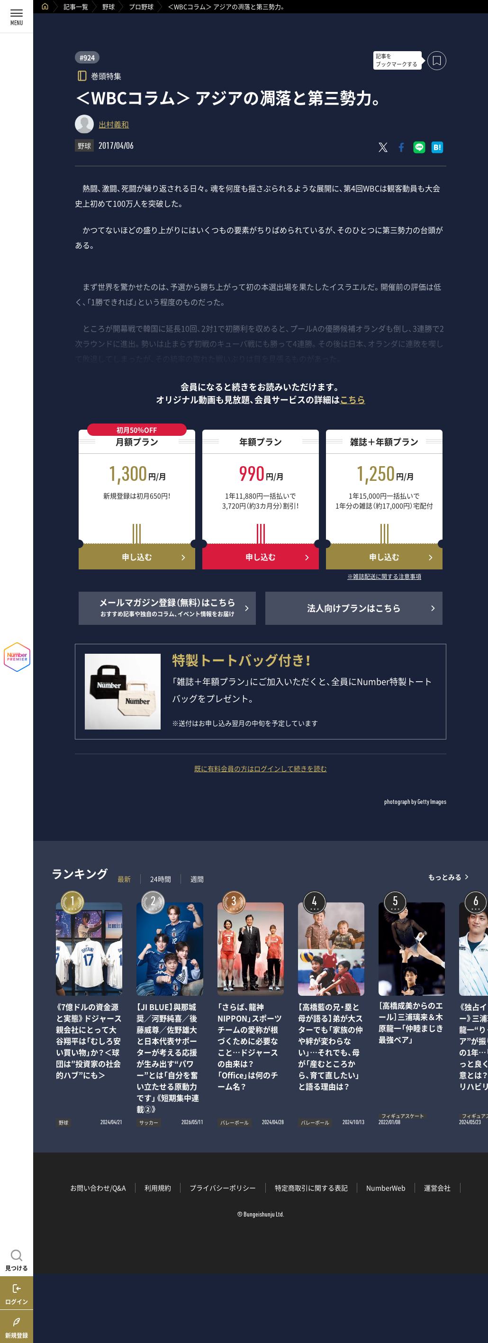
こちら (352, 399)
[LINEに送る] (419, 147)
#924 (87, 57)
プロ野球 (141, 6)
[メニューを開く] (16, 16)
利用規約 (158, 1187)
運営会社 (437, 1187)
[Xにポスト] (383, 147)
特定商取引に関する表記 (311, 1187)
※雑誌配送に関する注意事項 (384, 577)
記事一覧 (75, 6)
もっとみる (444, 876)
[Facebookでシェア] (401, 147)
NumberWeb (386, 1187)
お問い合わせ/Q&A (98, 1187)
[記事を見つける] (16, 1259)
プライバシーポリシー (223, 1187)
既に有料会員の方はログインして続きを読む (260, 768)
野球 (108, 6)
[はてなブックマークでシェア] (437, 147)
